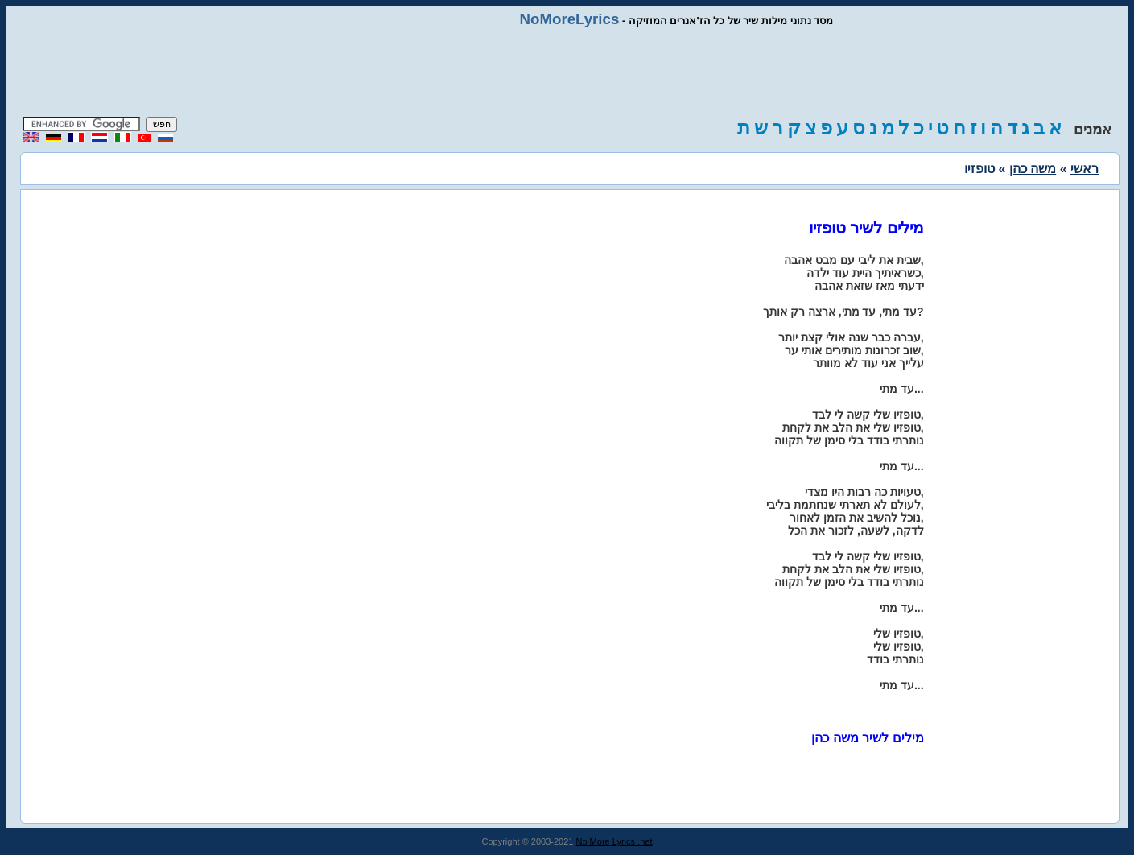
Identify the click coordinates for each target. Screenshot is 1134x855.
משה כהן (1032, 169)
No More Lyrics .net (614, 841)
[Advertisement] (567, 72)
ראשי (1084, 169)
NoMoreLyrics (570, 18)
